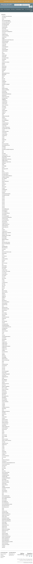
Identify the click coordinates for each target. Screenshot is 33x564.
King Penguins (4, 265)
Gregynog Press (4, 231)
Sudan (3, 430)
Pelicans (3, 340)
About (23, 9)
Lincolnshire (4, 275)
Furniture (3, 192)
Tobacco (3, 450)
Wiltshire (3, 486)
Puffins (3, 378)
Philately (3, 354)
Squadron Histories (5, 422)
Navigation (4, 315)
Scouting (3, 404)
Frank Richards (4, 189)
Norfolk (3, 322)
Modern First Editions (5, 301)
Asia (2, 52)
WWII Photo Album (5, 512)
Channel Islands (4, 110)
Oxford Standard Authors (6, 336)
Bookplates (4, 82)
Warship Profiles (4, 476)
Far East (3, 182)
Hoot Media (30, 562)
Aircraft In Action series (6, 23)
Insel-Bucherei (4, 256)
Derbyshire (4, 146)
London (3, 281)
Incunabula (4, 249)
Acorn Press (4, 17)
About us (2, 557)
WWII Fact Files (4, 511)
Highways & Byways (5, 239)
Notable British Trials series (6, 326)
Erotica (3, 167)
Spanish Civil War (5, 419)
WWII (3, 508)
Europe (3, 171)
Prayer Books (4, 372)
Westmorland (4, 483)
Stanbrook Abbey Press (5, 426)
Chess (3, 114)
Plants (3, 361)
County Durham (4, 134)
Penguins (3, 350)
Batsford (3, 64)
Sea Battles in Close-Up (5, 407)
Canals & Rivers (4, 103)
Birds (3, 77)
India (3, 250)
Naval (3, 311)
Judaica (3, 261)
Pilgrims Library (4, 358)
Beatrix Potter (4, 66)
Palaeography (4, 339)
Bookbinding (18, 9)
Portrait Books (4, 365)
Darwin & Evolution (5, 143)
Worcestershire (4, 490)
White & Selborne (5, 484)
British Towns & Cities (5, 96)
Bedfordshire (4, 67)
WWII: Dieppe (4, 522)
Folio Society (4, 186)
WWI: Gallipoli (4, 498)
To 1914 (3, 447)
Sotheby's (3, 418)
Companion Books (5, 124)
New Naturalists (4, 321)
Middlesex (3, 297)
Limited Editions (4, 274)
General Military (4, 211)
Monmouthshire (4, 303)
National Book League (5, 308)
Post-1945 (3, 368)
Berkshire (3, 70)
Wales (3, 469)
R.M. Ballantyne (4, 379)
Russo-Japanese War (5, 396)
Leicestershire (4, 272)
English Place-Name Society (6, 161)
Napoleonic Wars (4, 307)
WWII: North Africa (5, 534)
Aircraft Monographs (5, 24)
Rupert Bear (4, 394)
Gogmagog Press (4, 222)
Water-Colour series (5, 480)
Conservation (4, 125)
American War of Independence (7, 31)
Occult (3, 332)
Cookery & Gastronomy (6, 127)
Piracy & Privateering (5, 360)
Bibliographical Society (5, 73)
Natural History (4, 310)
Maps (3, 289)
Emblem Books (4, 157)
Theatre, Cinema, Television (6, 440)
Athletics (3, 53)
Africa (3, 19)
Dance (3, 142)
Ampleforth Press (5, 34)
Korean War (4, 268)
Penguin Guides (4, 344)
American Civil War (5, 30)
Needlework (4, 318)
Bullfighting (4, 99)
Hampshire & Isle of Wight (6, 235)
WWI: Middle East (5, 501)
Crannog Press (4, 135)
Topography (4, 451)
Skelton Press (4, 414)
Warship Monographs (5, 475)
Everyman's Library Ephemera (7, 175)
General (3, 196)
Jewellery (3, 260)
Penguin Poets (4, 347)
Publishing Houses (5, 376)
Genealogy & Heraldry (5, 195)
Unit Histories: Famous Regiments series (8, 462)
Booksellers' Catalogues (5, 84)
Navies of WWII (4, 314)
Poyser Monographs (5, 371)
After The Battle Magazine (6, 20)
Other (3, 333)
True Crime (4, 457)
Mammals (3, 283)
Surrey (3, 433)
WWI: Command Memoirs (6, 497)
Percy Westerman (5, 351)
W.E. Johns (3, 466)
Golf (2, 228)
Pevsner (3, 353)
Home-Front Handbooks (6, 243)
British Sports (4, 95)
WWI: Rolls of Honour (5, 505)
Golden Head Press (5, 225)
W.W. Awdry (4, 468)
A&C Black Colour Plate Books (7, 16)
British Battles (4, 91)
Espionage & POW (5, 168)
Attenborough (4, 55)
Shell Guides (4, 408)
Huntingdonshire (5, 246)
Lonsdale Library (5, 282)
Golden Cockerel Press (5, 224)
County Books (4, 132)
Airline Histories (4, 27)
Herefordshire (4, 236)
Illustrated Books (4, 247)
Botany (3, 85)
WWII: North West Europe (6, 536)
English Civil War (5, 160)
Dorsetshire (4, 153)
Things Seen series (5, 443)
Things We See (4, 444)
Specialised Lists (11, 555)
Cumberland (4, 139)
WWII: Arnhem (4, 516)
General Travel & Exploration (7, 217)
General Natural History (6, 213)
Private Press (4, 375)
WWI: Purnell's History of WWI (7, 504)
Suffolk (3, 432)
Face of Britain (4, 178)
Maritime (3, 293)
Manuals (3, 286)
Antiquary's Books (5, 42)
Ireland (3, 257)
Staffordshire (4, 425)
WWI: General (4, 500)
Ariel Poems (4, 48)
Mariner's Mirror (5, 292)
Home (2, 9)
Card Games (4, 106)
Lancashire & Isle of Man (6, 271)
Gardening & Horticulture (6, 193)
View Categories (7, 9)
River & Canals (4, 387)
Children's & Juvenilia (5, 116)
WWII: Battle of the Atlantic (6, 519)
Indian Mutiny (4, 253)
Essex (3, 170)
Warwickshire (4, 479)
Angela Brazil (4, 37)
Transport (3, 454)
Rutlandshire (4, 397)
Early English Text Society (6, 156)
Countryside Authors (5, 131)
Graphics (3, 229)
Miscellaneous (4, 300)
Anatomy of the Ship (5, 35)
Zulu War (3, 547)
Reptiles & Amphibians (5, 386)
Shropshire (4, 412)
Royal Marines (4, 393)
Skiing (3, 415)
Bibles (3, 71)
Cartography (4, 107)
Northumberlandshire (5, 325)
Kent (2, 264)
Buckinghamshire (5, 98)
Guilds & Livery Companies (6, 232)
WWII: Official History (5, 540)
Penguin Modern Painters (6, 346)
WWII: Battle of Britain (5, 518)
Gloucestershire (4, 221)
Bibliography (4, 74)
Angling (3, 38)
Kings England (4, 267)
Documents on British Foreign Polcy (8, 149)
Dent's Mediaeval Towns (6, 145)
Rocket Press (4, 390)
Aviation (3, 60)
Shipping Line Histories (6, 411)
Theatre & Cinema (5, 439)
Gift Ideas (13, 9)
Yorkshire (3, 545)
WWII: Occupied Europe (6, 537)
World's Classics (4, 491)
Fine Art (3, 185)
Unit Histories (4, 461)
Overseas (3, 335)
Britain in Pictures (5, 88)
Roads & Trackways (5, 389)
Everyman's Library (5, 174)
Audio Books (4, 56)
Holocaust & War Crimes (6, 242)
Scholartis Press (4, 400)
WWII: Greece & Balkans (6, 529)
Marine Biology (4, 290)
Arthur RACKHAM (5, 49)
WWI (3, 493)
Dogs (3, 150)
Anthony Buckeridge (5, 41)
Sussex (3, 437)
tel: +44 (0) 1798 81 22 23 (28, 10)
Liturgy (3, 279)
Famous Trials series (5, 181)
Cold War (3, 121)
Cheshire (3, 113)
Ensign (3, 164)
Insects (3, 254)
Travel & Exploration (5, 455)
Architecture (4, 45)
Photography (4, 357)
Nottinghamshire (5, 328)
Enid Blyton (4, 163)
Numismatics (4, 329)
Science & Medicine (5, 401)
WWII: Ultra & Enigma (5, 544)
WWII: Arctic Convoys (5, 515)
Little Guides (4, 278)
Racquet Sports (4, 380)
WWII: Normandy (5, 533)
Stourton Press (4, 429)
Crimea (3, 138)
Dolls (3, 152)
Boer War (3, 78)
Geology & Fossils (5, 218)
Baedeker (3, 63)
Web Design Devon (26, 562)
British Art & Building (5, 89)
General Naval (4, 214)
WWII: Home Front (5, 530)
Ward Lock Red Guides (5, 472)
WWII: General (4, 527)
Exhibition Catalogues (5, 177)
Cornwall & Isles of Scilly (6, 128)
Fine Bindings (3, 556)
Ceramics (3, 109)
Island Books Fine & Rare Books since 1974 (6, 5)
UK (2, 458)
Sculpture (3, 405)
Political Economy (5, 364)
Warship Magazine (5, 473)
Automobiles (4, 59)
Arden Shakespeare (5, 46)
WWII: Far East (4, 526)
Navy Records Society (5, 317)
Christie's (3, 117)
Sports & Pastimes (5, 421)
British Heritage (4, 92)
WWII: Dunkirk (4, 523)
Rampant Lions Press (5, 383)
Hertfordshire (4, 238)
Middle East (4, 296)
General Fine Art (4, 210)
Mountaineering (4, 304)
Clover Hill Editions (5, 120)
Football (3, 188)
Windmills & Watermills (6, 487)
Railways (3, 382)
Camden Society (4, 102)
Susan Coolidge (4, 436)
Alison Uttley (4, 28)
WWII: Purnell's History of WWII (7, 541)
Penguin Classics (4, 343)
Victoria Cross (4, 465)
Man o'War (4, 285)
